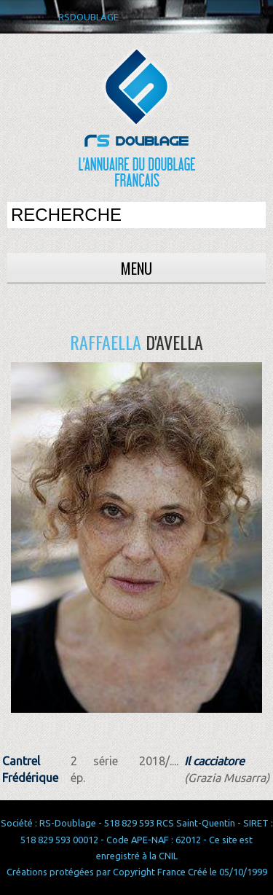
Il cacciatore (214, 760)
